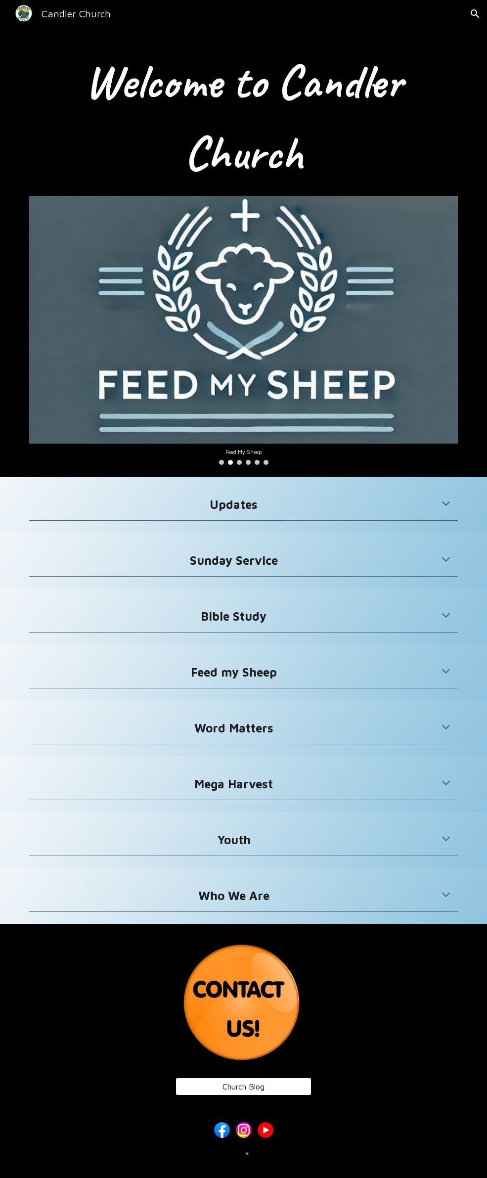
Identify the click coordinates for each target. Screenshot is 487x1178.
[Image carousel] (243, 330)
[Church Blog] (243, 1086)
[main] (243, 118)
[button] (475, 14)
